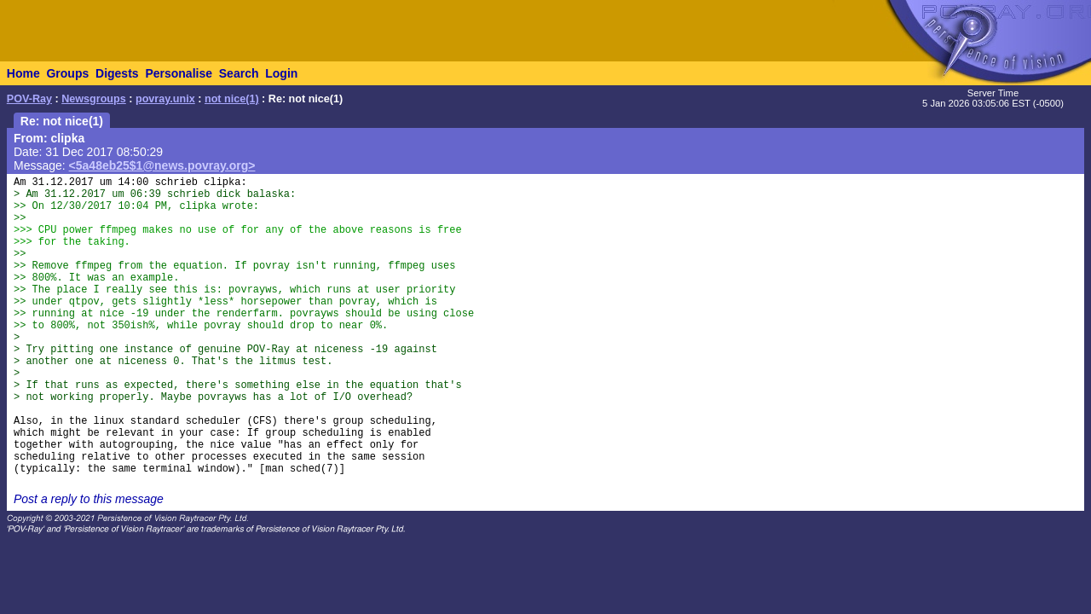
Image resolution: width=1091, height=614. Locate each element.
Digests (117, 73)
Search (239, 73)
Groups (67, 73)
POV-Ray (29, 99)
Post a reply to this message (89, 499)
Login (281, 73)
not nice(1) (232, 99)
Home (23, 73)
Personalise (178, 73)
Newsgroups (93, 99)
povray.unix (165, 99)
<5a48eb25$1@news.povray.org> (162, 165)
